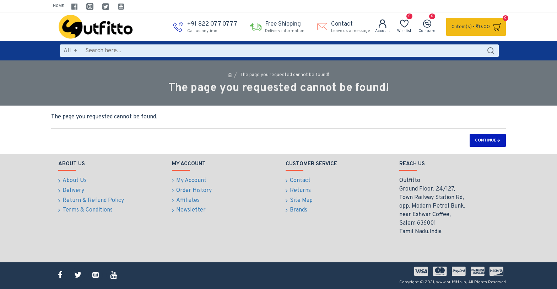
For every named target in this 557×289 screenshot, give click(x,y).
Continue (485, 140)
